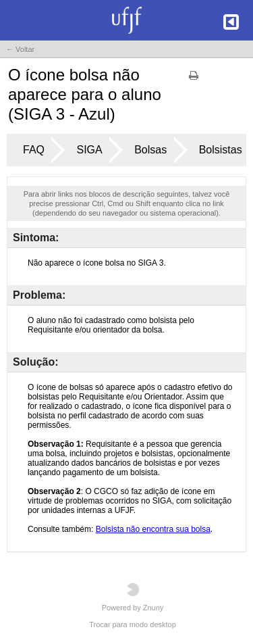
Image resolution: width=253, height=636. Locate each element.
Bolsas (150, 149)
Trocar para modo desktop (132, 624)
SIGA (89, 149)
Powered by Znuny (133, 597)
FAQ (34, 149)
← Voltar (20, 49)
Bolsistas (220, 149)
